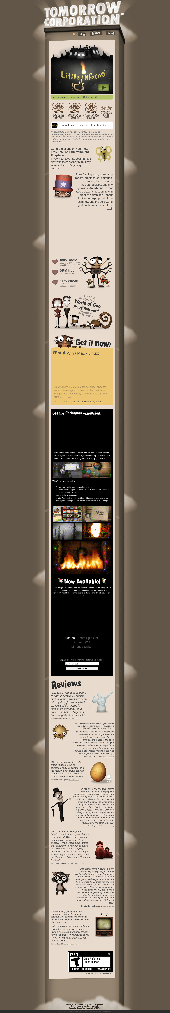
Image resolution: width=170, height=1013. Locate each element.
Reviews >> (64, 141)
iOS (92, 401)
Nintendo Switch (80, 401)
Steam (81, 638)
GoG (96, 638)
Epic (89, 638)
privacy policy (107, 1011)
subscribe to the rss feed (66, 1011)
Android (99, 401)
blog (76, 1011)
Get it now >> (90, 97)
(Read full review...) (74, 718)
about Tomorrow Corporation (93, 1011)
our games (81, 1011)
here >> (101, 125)
